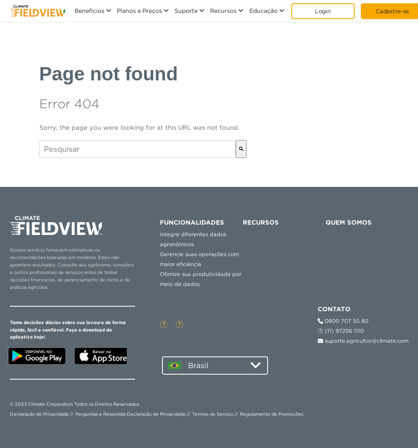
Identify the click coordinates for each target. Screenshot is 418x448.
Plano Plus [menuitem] (266, 255)
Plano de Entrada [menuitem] (275, 267)
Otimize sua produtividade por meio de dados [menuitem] (201, 279)
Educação (263, 10)
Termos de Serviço (212, 414)
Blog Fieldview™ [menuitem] (357, 255)
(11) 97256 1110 (341, 331)
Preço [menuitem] (259, 243)
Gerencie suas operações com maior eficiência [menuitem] (199, 259)
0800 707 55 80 (343, 321)
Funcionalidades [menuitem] (192, 222)
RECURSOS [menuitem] (261, 222)
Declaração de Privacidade (39, 414)
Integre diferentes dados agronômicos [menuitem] (193, 239)
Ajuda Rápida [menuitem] (270, 279)
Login (323, 11)
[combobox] (137, 149)
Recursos (223, 10)
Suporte (186, 10)
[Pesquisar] (241, 149)
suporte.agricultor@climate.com (363, 341)
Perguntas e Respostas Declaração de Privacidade (130, 414)
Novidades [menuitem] (349, 243)
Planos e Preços (139, 10)
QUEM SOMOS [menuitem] (349, 222)
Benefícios (89, 10)
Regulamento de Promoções (271, 414)
